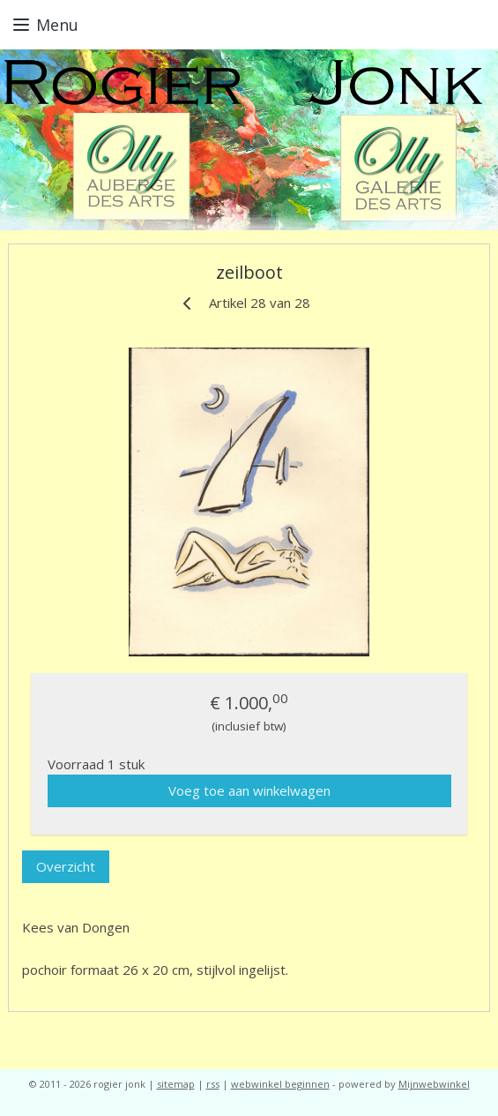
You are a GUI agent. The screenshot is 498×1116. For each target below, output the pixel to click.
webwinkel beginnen (280, 1083)
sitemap (176, 1083)
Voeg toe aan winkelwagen (249, 790)
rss (212, 1083)
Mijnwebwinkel (434, 1083)
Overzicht (65, 867)
